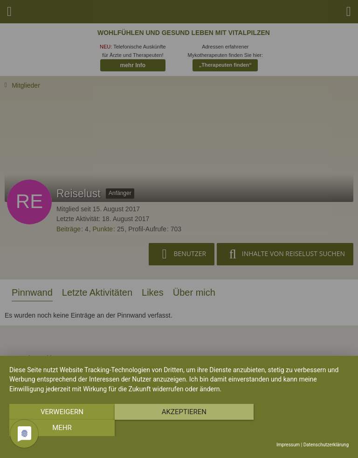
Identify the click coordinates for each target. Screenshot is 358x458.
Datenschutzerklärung (326, 444)
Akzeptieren (179, 428)
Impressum (288, 444)
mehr (298, 428)
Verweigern (60, 428)
